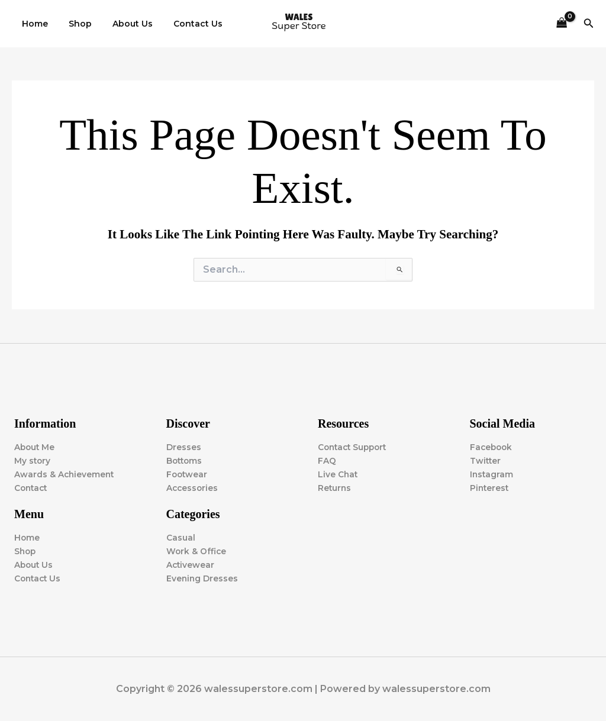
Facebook (492, 446)
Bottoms (185, 460)
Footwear (187, 473)
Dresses (183, 446)
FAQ (327, 460)
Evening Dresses (202, 578)
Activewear (190, 565)
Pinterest (490, 487)
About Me (35, 446)
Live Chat (338, 473)
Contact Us (183, 23)
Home (33, 23)
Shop (74, 23)
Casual (180, 537)
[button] (589, 23)
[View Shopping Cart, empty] (561, 24)
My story (32, 460)
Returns (335, 487)
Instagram (492, 473)
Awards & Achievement (65, 473)
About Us (122, 23)
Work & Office (196, 551)
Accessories (193, 487)
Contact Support (354, 446)
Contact (32, 487)
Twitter (486, 460)
